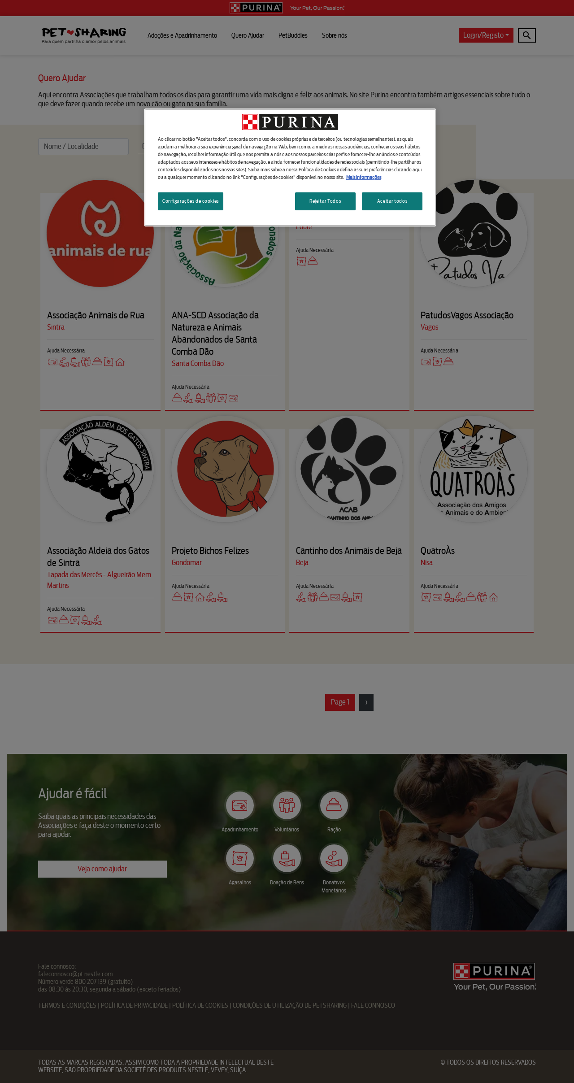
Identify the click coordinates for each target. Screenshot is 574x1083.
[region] (290, 167)
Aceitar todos (392, 201)
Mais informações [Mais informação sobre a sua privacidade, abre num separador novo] (363, 177)
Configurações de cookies (190, 201)
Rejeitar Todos (325, 201)
